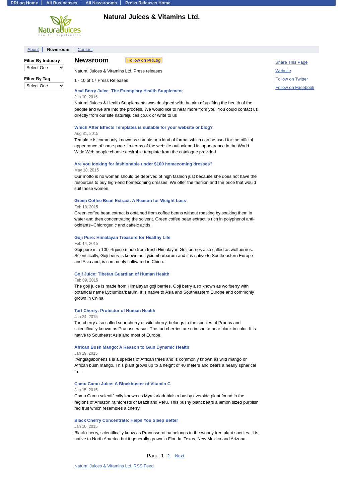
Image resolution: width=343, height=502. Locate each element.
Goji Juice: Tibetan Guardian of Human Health (121, 274)
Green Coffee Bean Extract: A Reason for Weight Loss (130, 200)
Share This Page (291, 62)
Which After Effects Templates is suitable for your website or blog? (143, 127)
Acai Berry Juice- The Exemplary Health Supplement (128, 90)
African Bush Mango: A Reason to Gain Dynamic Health (131, 347)
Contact (85, 49)
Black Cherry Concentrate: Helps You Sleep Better (126, 420)
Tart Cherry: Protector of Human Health (114, 310)
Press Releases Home (147, 2)
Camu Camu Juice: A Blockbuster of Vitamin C (122, 383)
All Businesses (61, 2)
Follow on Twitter (291, 79)
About (33, 49)
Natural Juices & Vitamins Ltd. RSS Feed (114, 465)
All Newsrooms (101, 2)
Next (179, 455)
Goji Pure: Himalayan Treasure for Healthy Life (122, 237)
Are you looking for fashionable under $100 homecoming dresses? (143, 163)
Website (283, 70)
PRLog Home (24, 2)
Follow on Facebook (294, 87)
